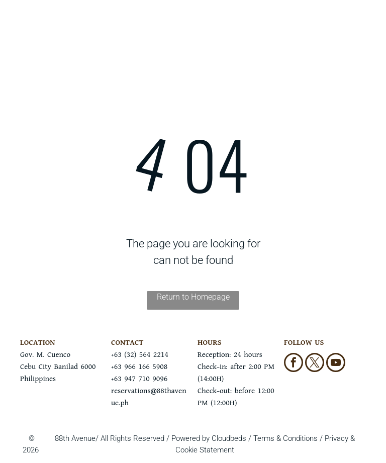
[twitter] (314, 364)
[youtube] (335, 364)
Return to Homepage (193, 297)
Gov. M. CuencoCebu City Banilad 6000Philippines (57, 366)
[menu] (22, 32)
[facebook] (293, 364)
